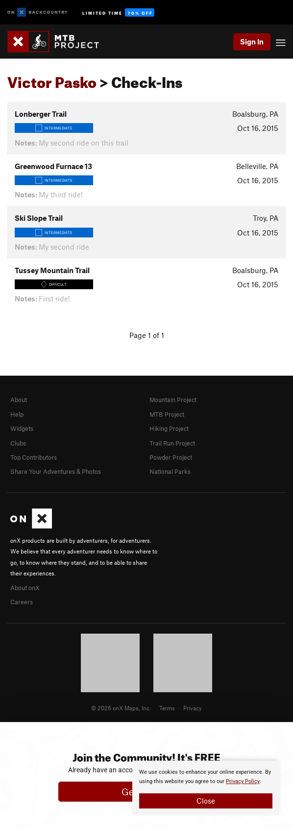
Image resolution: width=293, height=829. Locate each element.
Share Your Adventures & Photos (55, 471)
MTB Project (166, 414)
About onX (25, 588)
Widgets (21, 428)
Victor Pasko (52, 79)
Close (205, 800)
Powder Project (170, 457)
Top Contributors (33, 457)
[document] (205, 787)
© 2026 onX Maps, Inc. (121, 707)
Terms (167, 707)
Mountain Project (172, 400)
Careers (21, 602)
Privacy (192, 707)
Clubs (18, 443)
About (18, 400)
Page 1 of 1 (146, 335)
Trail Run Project (172, 443)
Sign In (252, 41)
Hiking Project (169, 428)
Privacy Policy (243, 781)
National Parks (170, 471)
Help (17, 414)
